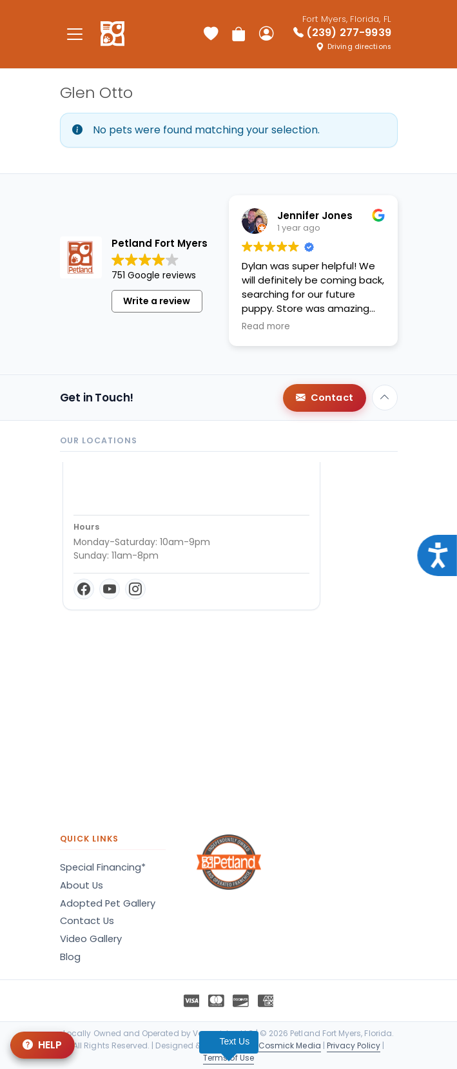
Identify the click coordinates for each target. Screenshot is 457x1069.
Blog (70, 956)
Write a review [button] (156, 300)
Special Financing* (103, 867)
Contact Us (87, 920)
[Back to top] (385, 397)
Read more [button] (266, 326)
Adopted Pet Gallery (107, 903)
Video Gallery (91, 938)
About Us (81, 885)
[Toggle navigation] (75, 34)
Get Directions (113, 565)
